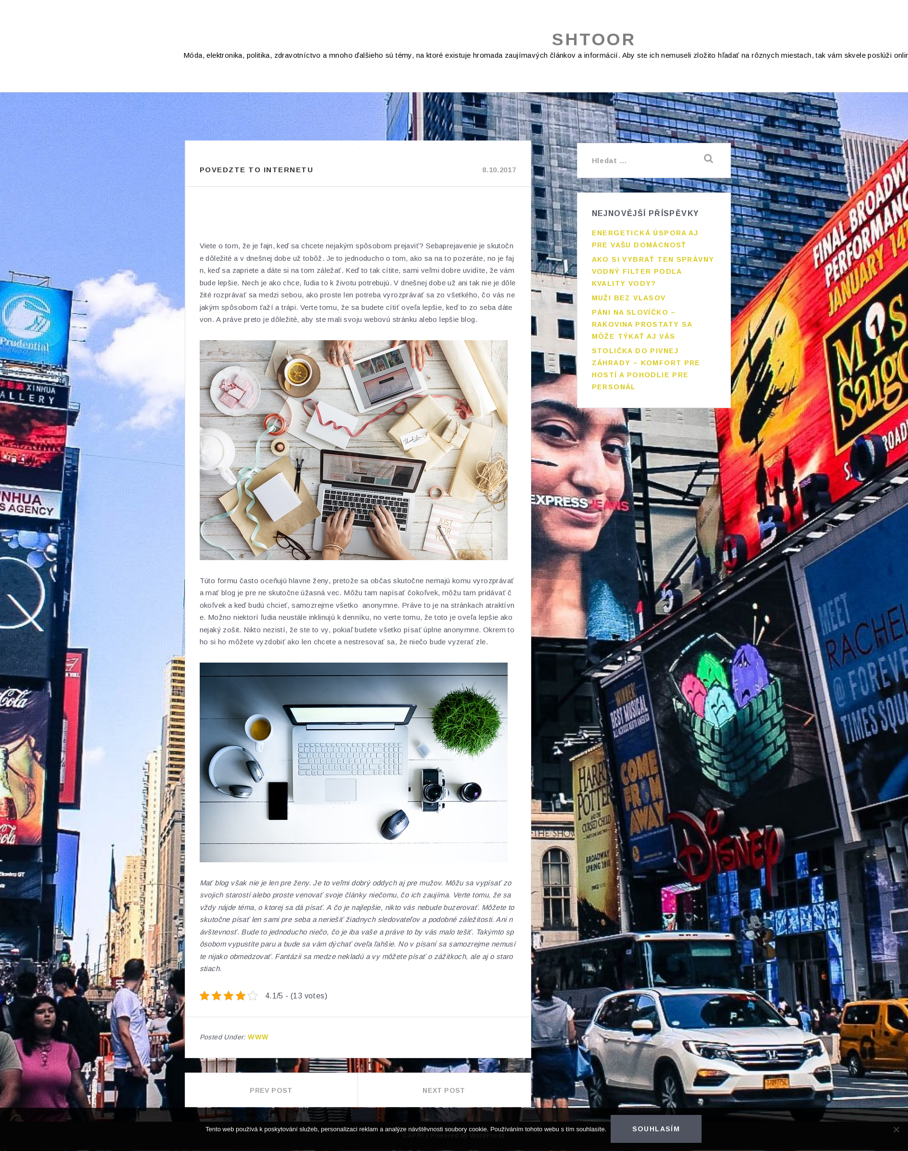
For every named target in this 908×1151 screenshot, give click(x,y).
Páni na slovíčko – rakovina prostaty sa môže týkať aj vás (642, 323)
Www (258, 1038)
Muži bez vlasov (629, 296)
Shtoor (594, 40)
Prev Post (271, 1091)
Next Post (443, 1091)
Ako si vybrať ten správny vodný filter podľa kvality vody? (653, 270)
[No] (896, 1130)
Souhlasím (657, 1130)
